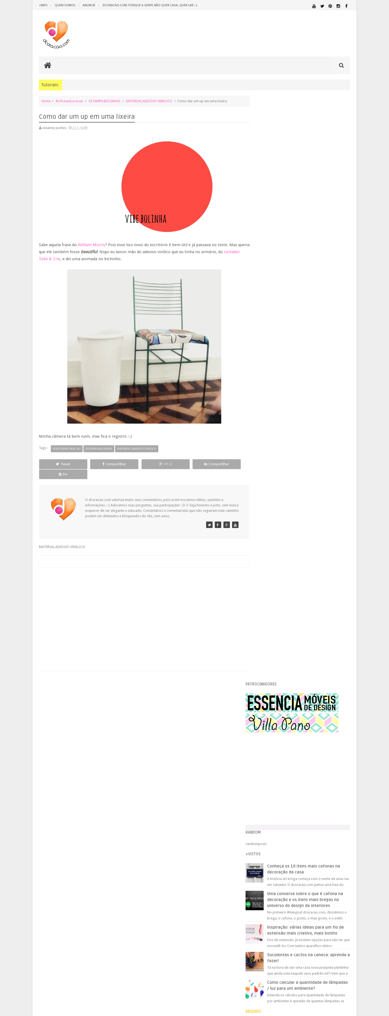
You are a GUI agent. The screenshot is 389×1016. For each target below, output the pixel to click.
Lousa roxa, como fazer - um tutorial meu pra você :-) (307, 558)
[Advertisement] (141, 602)
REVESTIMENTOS (270, 849)
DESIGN (307, 784)
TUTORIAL (340, 849)
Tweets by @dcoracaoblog (278, 898)
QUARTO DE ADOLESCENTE (312, 839)
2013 (266, 623)
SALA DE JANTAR (312, 850)
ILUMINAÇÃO (309, 808)
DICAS (310, 789)
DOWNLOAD (338, 789)
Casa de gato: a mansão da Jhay (290, 572)
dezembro (274, 477)
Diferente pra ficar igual (284, 592)
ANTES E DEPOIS (302, 773)
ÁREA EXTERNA (323, 854)
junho (271, 518)
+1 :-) (141, 464)
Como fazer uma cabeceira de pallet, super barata (304, 599)
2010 (266, 644)
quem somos (65, 5)
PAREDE (264, 833)
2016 (266, 457)
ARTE (346, 773)
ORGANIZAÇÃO (336, 828)
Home (46, 101)
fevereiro (273, 545)
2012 (266, 630)
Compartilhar (100, 464)
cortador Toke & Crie (58, 258)
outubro (273, 490)
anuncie (88, 5)
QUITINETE (300, 844)
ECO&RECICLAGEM (274, 796)
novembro (274, 483)
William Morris (91, 244)
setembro (274, 497)
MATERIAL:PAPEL (334, 823)
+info (43, 5)
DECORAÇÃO (334, 779)
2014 (266, 471)
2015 (266, 464)
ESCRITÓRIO (305, 796)
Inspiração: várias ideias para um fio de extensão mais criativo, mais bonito (313, 353)
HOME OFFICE (304, 803)
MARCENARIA (339, 808)
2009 (266, 651)
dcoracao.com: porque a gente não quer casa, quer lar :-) (149, 5)
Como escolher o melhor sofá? (289, 579)
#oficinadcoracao (69, 101)
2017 (266, 450)
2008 (266, 657)
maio (270, 525)
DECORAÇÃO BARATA (277, 784)
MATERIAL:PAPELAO (271, 829)
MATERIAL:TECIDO (303, 828)
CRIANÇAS (298, 779)
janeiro (272, 552)
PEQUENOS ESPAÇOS (289, 834)
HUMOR (263, 808)
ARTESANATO (267, 779)
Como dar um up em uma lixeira (290, 585)
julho (270, 511)
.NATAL (263, 772)
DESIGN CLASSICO (276, 790)
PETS (310, 834)
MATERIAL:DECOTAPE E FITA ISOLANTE (319, 818)
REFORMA (343, 844)
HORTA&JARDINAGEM (333, 803)
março (271, 538)
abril (270, 532)
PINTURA (325, 833)
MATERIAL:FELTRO (270, 824)
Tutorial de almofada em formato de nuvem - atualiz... (307, 606)
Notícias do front (279, 613)
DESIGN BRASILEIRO (333, 785)
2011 (266, 637)
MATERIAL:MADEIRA (301, 824)
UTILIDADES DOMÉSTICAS (272, 854)
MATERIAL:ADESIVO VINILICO (149, 101)
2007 (266, 664)
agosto (272, 504)
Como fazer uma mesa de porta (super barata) (302, 565)
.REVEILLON (279, 773)
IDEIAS (283, 808)
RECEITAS (321, 844)
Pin (224, 464)
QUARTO (283, 838)
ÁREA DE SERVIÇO (301, 854)
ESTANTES (326, 796)
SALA (290, 849)
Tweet (58, 464)
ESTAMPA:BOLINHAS (104, 101)
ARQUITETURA (328, 773)
